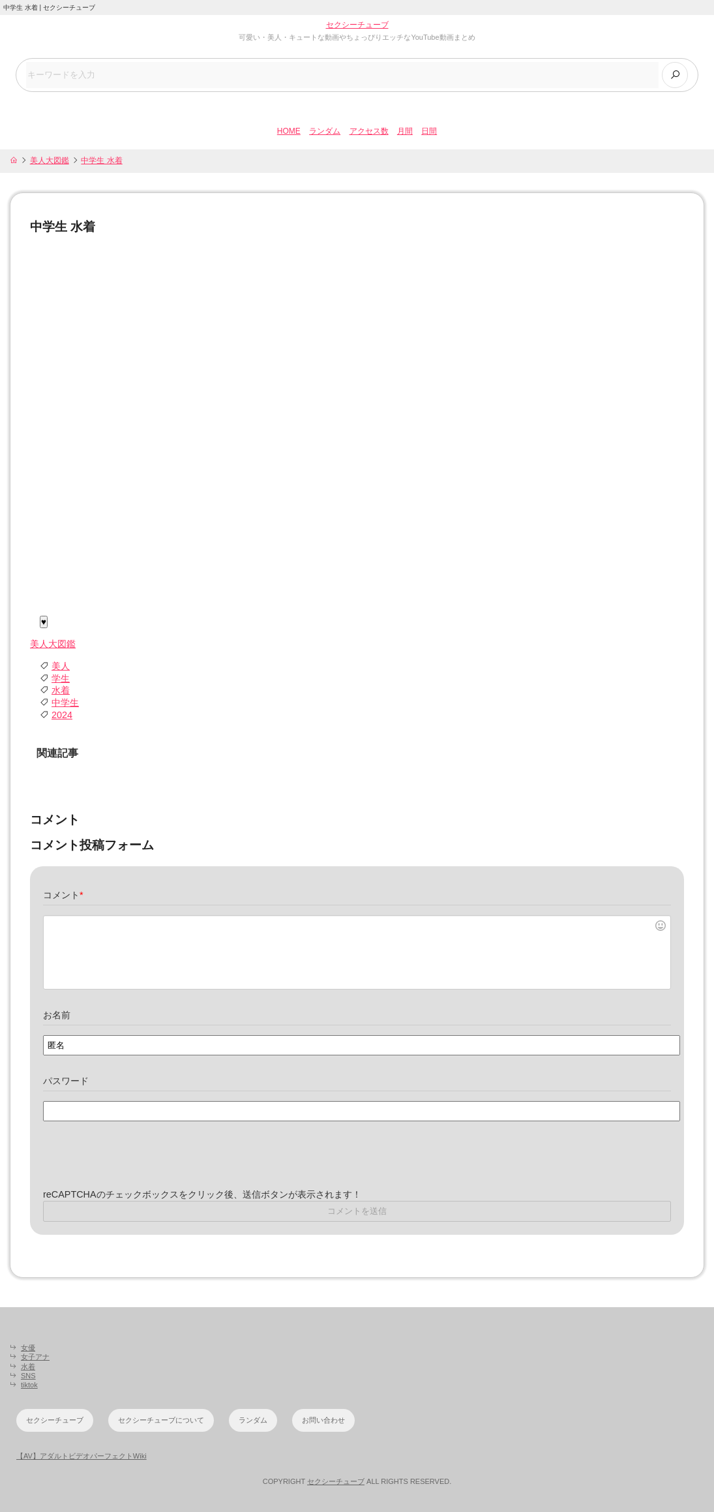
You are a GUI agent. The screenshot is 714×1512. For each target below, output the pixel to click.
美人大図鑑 (49, 160)
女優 (28, 1348)
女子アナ (35, 1357)
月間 (405, 131)
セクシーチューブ (357, 24)
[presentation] (142, 1163)
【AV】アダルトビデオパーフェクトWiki (81, 1456)
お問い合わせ (323, 1420)
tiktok (29, 1385)
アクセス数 (369, 131)
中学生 (65, 702)
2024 (62, 715)
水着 (61, 690)
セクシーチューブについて (161, 1420)
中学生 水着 (101, 160)
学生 (61, 678)
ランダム (324, 131)
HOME (289, 131)
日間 (429, 131)
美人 (61, 666)
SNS (28, 1376)
